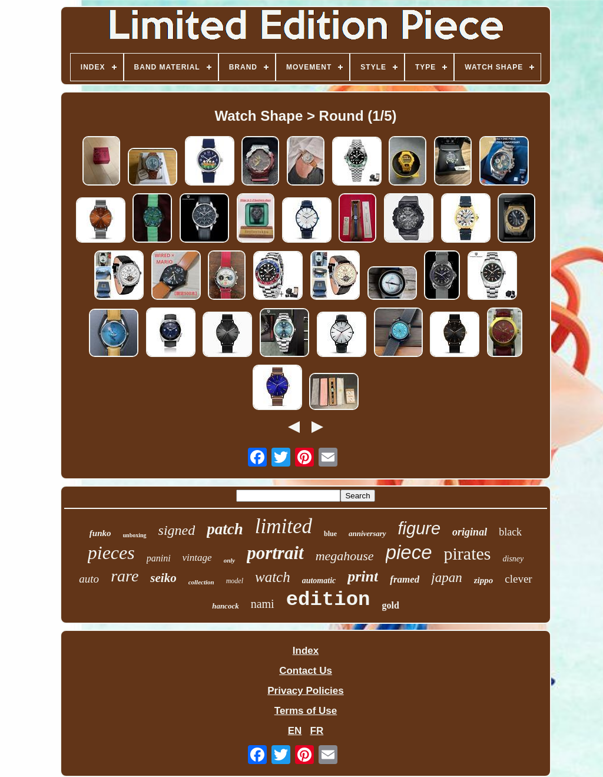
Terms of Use (305, 710)
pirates (467, 553)
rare (124, 576)
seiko (163, 578)
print (362, 576)
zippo (483, 580)
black (510, 532)
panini (159, 558)
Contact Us (305, 670)
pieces (111, 552)
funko (100, 533)
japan (446, 577)
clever (518, 579)
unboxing (135, 535)
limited (283, 526)
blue (330, 534)
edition (328, 599)
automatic (319, 580)
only (230, 560)
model (234, 581)
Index (306, 650)
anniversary (367, 533)
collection (201, 582)
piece (409, 552)
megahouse (345, 555)
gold (390, 605)
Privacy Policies (305, 690)
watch (272, 577)
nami (262, 603)
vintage (197, 557)
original (469, 532)
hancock (225, 605)
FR (317, 730)
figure (419, 528)
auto (89, 579)
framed (404, 579)
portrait (275, 553)
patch (225, 529)
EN (295, 730)
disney (513, 558)
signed (177, 530)
